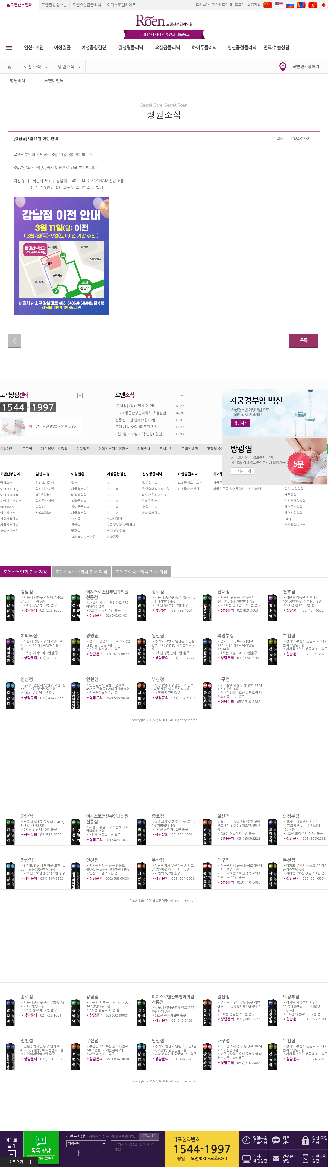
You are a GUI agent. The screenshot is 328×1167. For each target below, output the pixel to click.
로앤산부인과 (21, 5)
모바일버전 (189, 449)
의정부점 (225, 636)
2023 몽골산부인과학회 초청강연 (140, 413)
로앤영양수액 (116, 531)
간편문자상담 (293, 507)
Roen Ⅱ (113, 489)
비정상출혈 (78, 495)
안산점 (26, 679)
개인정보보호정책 (54, 449)
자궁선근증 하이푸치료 (229, 489)
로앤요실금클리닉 (86, 5)
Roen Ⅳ (113, 501)
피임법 (40, 507)
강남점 (26, 592)
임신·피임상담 (294, 489)
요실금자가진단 (188, 489)
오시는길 (166, 449)
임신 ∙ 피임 (33, 47)
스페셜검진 (114, 519)
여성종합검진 (93, 47)
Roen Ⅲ (113, 495)
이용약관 (83, 449)
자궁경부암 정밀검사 (121, 525)
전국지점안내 (9, 519)
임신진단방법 (45, 489)
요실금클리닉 (167, 47)
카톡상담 (290, 495)
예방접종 (113, 537)
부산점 (158, 679)
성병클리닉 (78, 501)
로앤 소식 (35, 66)
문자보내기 (148, 1135)
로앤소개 (202, 5)
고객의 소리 (216, 449)
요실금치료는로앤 (190, 483)
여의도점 (28, 636)
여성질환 (62, 47)
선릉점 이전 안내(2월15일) (135, 420)
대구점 (223, 679)
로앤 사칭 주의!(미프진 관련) (137, 427)
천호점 (289, 592)
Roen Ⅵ (113, 513)
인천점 (92, 679)
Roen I (111, 483)
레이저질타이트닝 (154, 495)
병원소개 (6, 483)
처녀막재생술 (151, 513)
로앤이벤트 (54, 81)
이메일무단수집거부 (113, 449)
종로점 (158, 592)
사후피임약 (43, 513)
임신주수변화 (45, 501)
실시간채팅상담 (295, 501)
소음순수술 (149, 507)
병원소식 (69, 66)
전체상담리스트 (295, 525)
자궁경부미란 (80, 489)
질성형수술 (149, 483)
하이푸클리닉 (204, 47)
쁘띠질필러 (149, 501)
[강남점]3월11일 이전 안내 (135, 406)
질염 (74, 483)
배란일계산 (43, 495)
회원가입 (254, 5)
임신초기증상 (45, 483)
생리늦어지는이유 (83, 537)
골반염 (75, 525)
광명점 (92, 636)
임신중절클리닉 (241, 47)
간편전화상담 (293, 513)
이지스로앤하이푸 (121, 5)
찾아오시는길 (9, 531)
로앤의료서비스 (11, 501)
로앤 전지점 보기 (305, 67)
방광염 (75, 531)
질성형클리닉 (130, 47)
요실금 (75, 519)
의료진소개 (7, 513)
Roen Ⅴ (113, 507)
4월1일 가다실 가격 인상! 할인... (140, 434)
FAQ (287, 519)
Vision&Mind (9, 507)
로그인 (240, 5)
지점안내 (144, 449)
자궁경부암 (78, 513)
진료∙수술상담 (276, 47)
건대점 (223, 592)
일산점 (158, 636)
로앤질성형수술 (54, 5)
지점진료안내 (222, 5)
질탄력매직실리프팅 (156, 489)
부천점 (289, 636)
